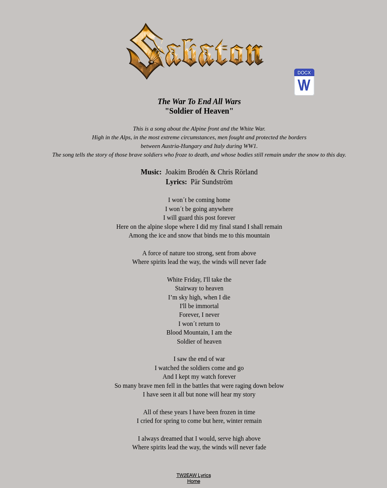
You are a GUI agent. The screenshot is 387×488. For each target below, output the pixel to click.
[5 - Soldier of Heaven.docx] (304, 83)
